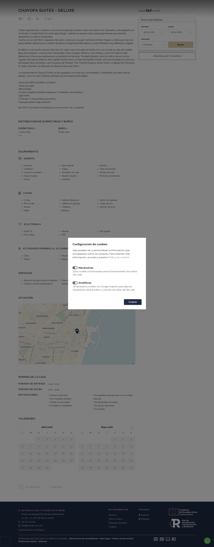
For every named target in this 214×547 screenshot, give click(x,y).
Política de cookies (118, 257)
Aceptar (132, 302)
